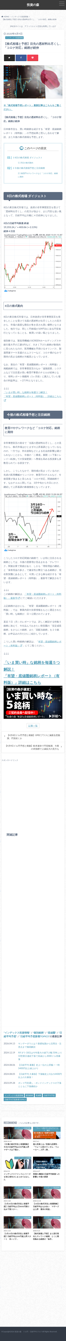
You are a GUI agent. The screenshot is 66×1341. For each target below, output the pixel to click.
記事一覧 (33, 725)
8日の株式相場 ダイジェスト (27, 157)
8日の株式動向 (25, 163)
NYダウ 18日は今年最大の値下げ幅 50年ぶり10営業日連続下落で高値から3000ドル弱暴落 (40, 1055)
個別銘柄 (38, 1032)
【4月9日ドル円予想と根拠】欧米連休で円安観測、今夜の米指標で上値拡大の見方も (32, 747)
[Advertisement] (33, 795)
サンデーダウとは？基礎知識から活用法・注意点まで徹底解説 (39, 1045)
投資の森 (33, 4)
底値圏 (51, 1032)
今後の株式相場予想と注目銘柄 (29, 168)
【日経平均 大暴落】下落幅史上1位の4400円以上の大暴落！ (40, 1076)
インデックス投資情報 (17, 1032)
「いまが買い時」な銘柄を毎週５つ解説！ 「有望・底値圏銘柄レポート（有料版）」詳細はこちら (32, 394)
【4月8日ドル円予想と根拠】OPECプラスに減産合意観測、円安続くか (33, 737)
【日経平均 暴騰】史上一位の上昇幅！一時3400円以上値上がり (39, 1067)
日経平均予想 (49, 1095)
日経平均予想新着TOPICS (34, 1036)
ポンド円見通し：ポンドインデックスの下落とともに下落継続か (39, 1085)
